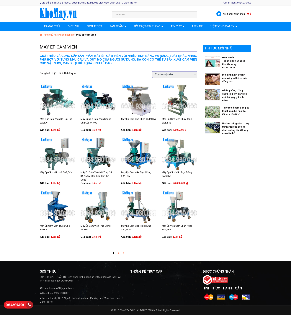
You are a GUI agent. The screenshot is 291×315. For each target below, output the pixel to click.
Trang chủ (52, 26)
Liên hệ (197, 26)
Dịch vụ (73, 26)
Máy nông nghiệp (64, 34)
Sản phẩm (117, 26)
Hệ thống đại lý (223, 26)
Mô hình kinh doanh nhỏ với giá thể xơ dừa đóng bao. (234, 78)
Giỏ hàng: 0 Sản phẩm (234, 14)
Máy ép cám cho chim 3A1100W (138, 119)
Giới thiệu (94, 26)
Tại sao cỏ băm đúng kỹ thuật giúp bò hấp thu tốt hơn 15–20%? (235, 111)
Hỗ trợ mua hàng (148, 26)
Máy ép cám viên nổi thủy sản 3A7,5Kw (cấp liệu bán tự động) (97, 176)
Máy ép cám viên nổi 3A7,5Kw (56, 172)
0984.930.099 (15, 305)
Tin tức (177, 26)
